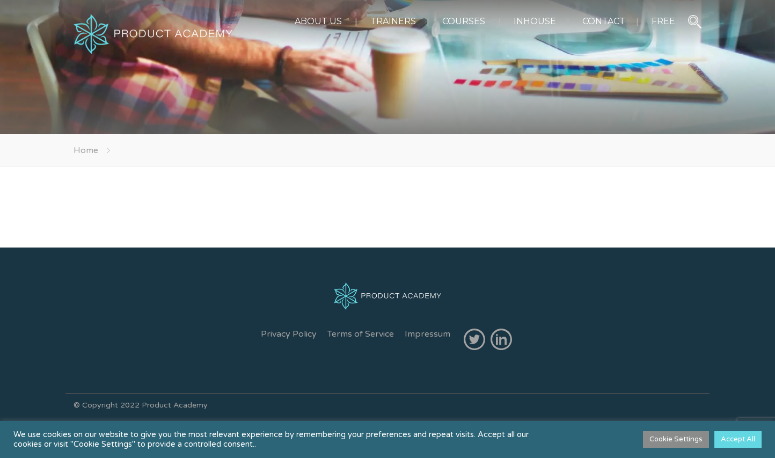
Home (86, 150)
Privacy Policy (289, 334)
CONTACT (603, 21)
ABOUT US (318, 21)
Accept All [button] (738, 439)
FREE (663, 21)
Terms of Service (360, 334)
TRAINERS (393, 21)
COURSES (463, 21)
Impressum (427, 334)
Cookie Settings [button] (676, 439)
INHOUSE (535, 21)
